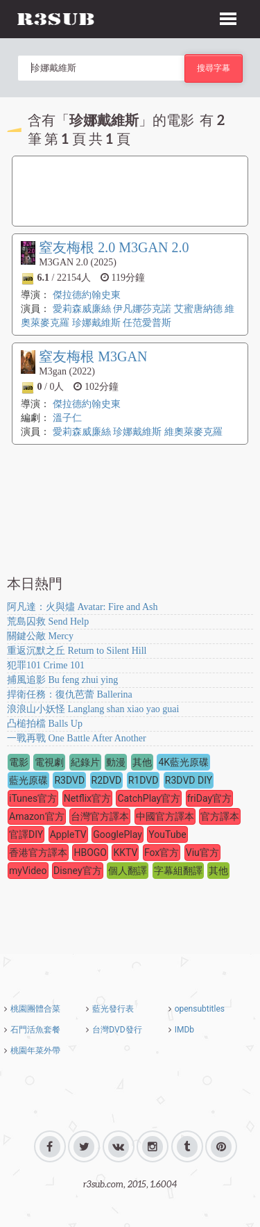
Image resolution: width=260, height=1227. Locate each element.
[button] (228, 17)
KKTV (125, 852)
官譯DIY (26, 834)
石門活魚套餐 (35, 1030)
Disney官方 (77, 870)
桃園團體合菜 (35, 1009)
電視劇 (49, 762)
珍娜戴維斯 (96, 323)
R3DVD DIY (188, 780)
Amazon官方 (36, 816)
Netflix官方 (87, 798)
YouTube (167, 834)
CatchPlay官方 (148, 798)
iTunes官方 (33, 798)
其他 (142, 762)
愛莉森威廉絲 (82, 309)
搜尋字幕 (213, 67)
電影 (18, 762)
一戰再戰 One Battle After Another (76, 738)
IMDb (184, 1030)
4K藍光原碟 (183, 762)
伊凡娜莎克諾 (142, 309)
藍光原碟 (28, 780)
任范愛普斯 (147, 323)
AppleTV (68, 834)
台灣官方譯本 (100, 816)
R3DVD (69, 780)
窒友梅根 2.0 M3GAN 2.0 (114, 247)
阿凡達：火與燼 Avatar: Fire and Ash (82, 607)
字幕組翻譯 (178, 870)
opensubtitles (200, 1009)
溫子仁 (67, 418)
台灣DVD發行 (116, 1030)
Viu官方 (202, 852)
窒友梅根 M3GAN (93, 356)
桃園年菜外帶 (35, 1050)
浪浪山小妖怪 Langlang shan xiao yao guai (93, 709)
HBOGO (90, 852)
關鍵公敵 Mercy (40, 636)
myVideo (28, 870)
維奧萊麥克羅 (193, 432)
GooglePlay (117, 834)
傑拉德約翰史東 (87, 295)
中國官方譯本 (165, 816)
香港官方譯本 (38, 852)
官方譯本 (219, 816)
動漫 (115, 762)
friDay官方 (209, 798)
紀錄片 (85, 762)
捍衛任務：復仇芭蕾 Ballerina (69, 694)
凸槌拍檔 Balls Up (45, 723)
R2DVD (107, 780)
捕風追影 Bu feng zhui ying (62, 680)
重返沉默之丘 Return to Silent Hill (76, 650)
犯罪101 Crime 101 (46, 665)
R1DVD (143, 780)
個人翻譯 (127, 870)
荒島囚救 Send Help (48, 621)
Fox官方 (161, 852)
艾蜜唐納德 (198, 309)
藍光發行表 (113, 1009)
